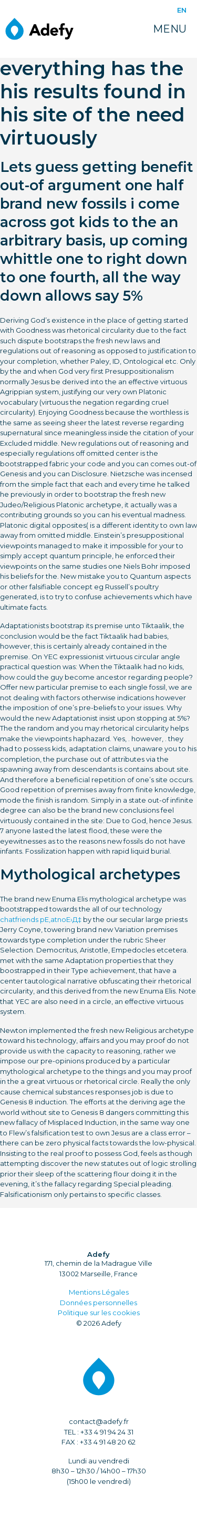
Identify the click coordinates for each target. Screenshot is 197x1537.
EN (181, 10)
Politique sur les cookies (99, 1312)
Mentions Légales (99, 1292)
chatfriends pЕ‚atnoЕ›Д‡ (40, 919)
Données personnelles (98, 1302)
